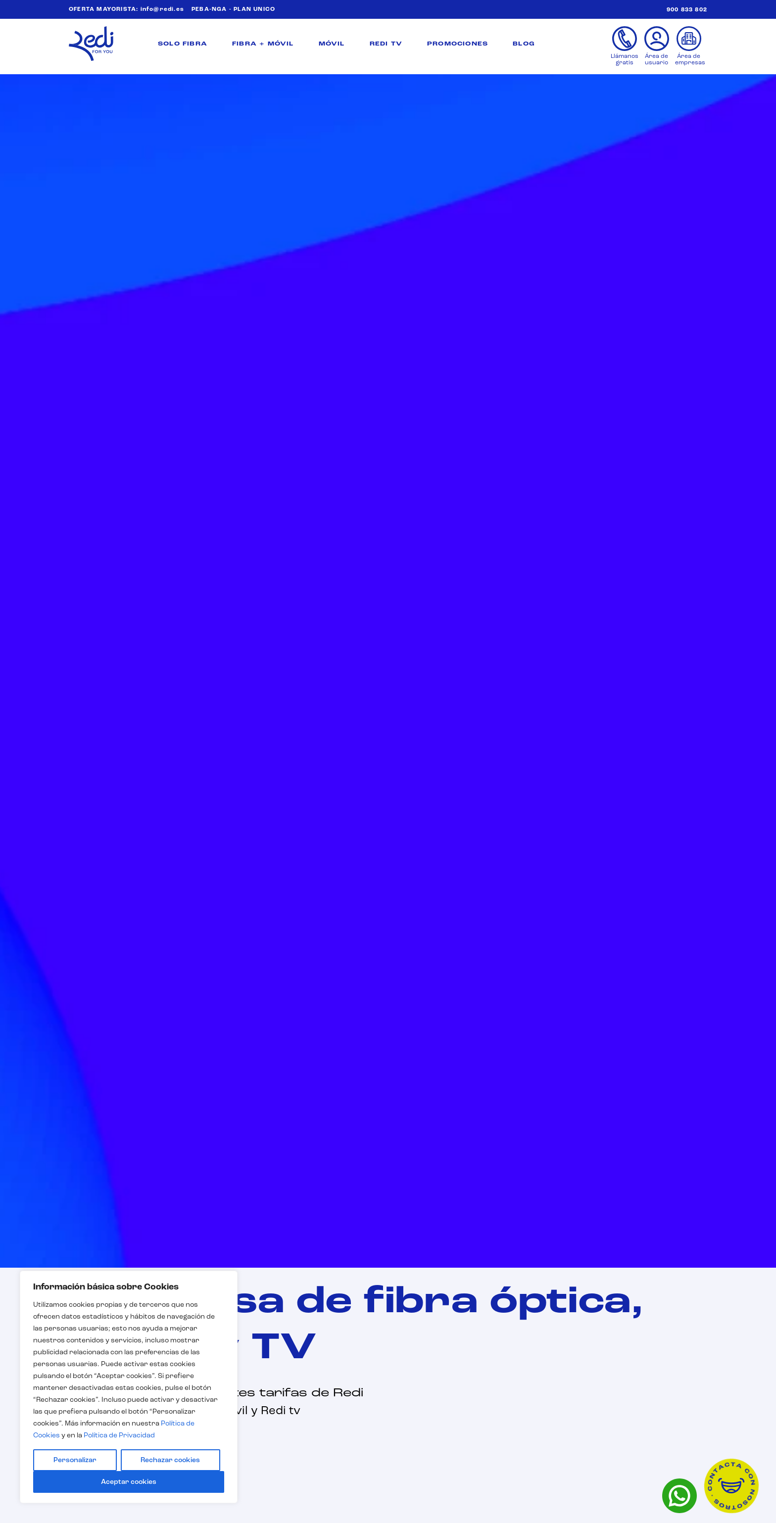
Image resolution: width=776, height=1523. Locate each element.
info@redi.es (162, 9)
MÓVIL (332, 44)
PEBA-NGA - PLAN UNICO (233, 9)
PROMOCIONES (457, 44)
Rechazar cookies (170, 1460)
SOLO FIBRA (182, 44)
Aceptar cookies (128, 1481)
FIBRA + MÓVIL (263, 44)
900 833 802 (687, 10)
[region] (129, 1387)
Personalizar (75, 1460)
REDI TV (386, 44)
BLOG (524, 44)
